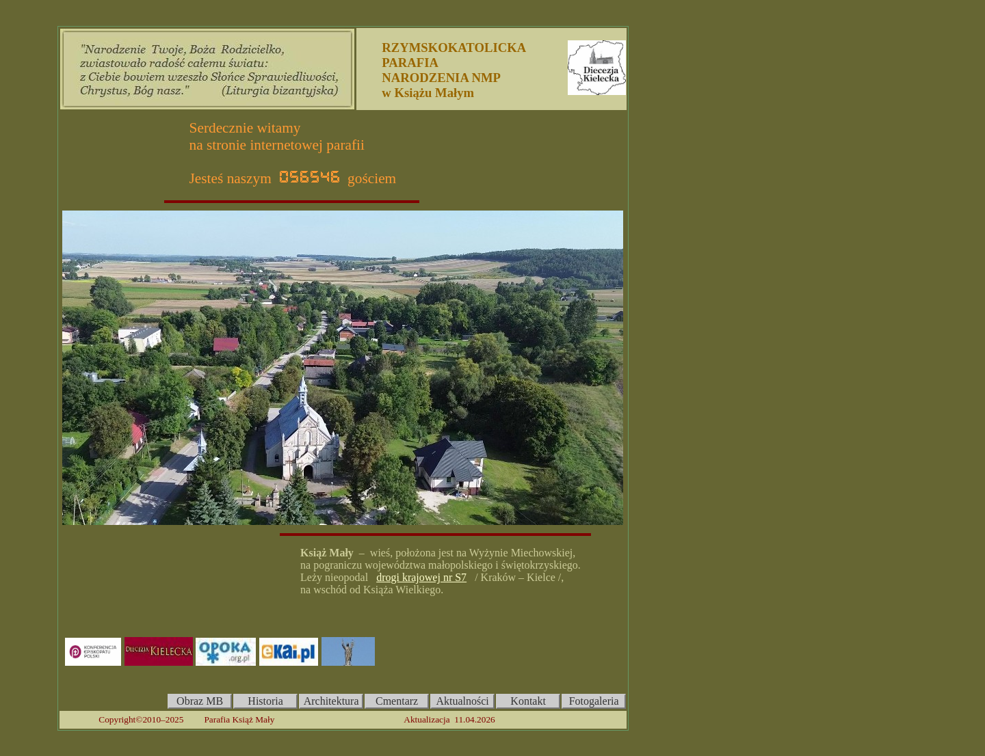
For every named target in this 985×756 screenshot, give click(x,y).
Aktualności (462, 701)
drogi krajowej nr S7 (421, 577)
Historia (265, 701)
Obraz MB (199, 701)
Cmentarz (397, 701)
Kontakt (528, 701)
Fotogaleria (594, 701)
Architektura (331, 701)
